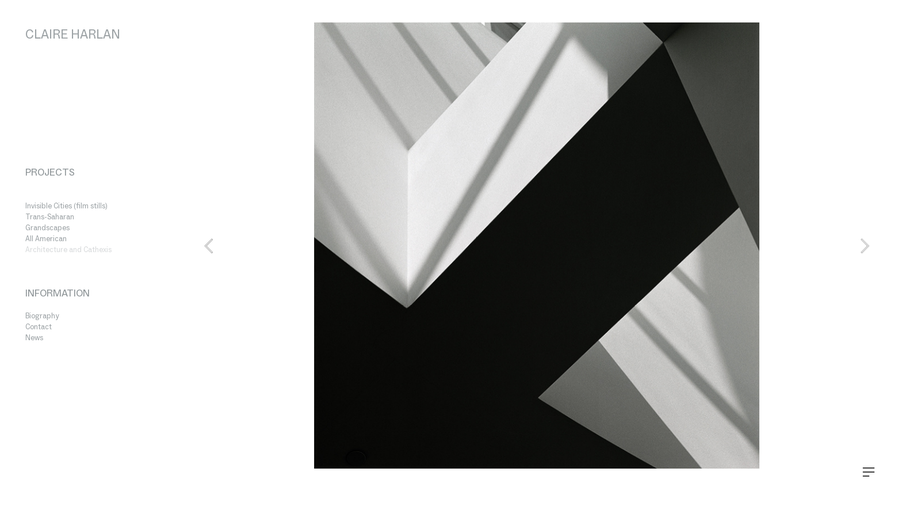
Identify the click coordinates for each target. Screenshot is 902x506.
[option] (537, 245)
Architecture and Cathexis (68, 249)
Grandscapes (47, 227)
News (34, 337)
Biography (42, 315)
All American (46, 238)
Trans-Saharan (49, 216)
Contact (38, 326)
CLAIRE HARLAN (72, 34)
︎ (869, 472)
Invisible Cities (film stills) (66, 206)
